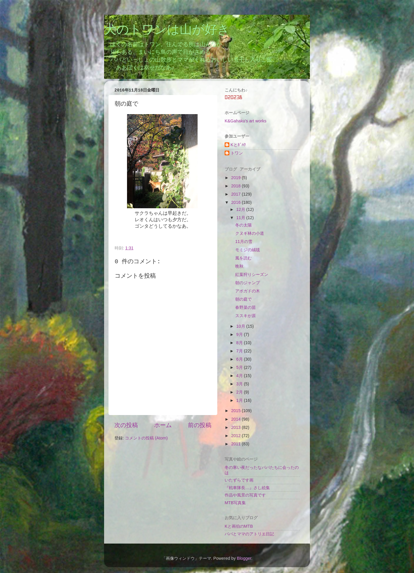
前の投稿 (199, 425)
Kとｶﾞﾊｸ (238, 144)
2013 (236, 427)
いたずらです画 (239, 480)
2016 (236, 202)
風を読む (243, 258)
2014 (236, 419)
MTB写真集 (235, 502)
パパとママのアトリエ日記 (249, 534)
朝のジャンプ (247, 282)
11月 (241, 217)
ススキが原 (245, 315)
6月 (240, 359)
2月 (240, 392)
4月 (240, 375)
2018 (236, 186)
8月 (240, 342)
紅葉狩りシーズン (251, 274)
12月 (241, 209)
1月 (240, 400)
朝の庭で (243, 299)
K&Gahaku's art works (245, 121)
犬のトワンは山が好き (167, 30)
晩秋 (239, 266)
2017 (236, 194)
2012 (236, 435)
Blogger (244, 558)
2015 (236, 410)
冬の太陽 (243, 225)
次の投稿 (126, 425)
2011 (236, 444)
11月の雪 (243, 241)
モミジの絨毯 (247, 249)
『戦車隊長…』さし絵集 (247, 487)
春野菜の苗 (245, 307)
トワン (237, 153)
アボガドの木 (247, 291)
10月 (241, 326)
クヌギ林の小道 (249, 233)
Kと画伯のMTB (239, 526)
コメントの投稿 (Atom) (146, 438)
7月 (240, 351)
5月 (240, 367)
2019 (236, 177)
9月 (240, 334)
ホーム (163, 425)
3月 (240, 384)
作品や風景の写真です (245, 495)
